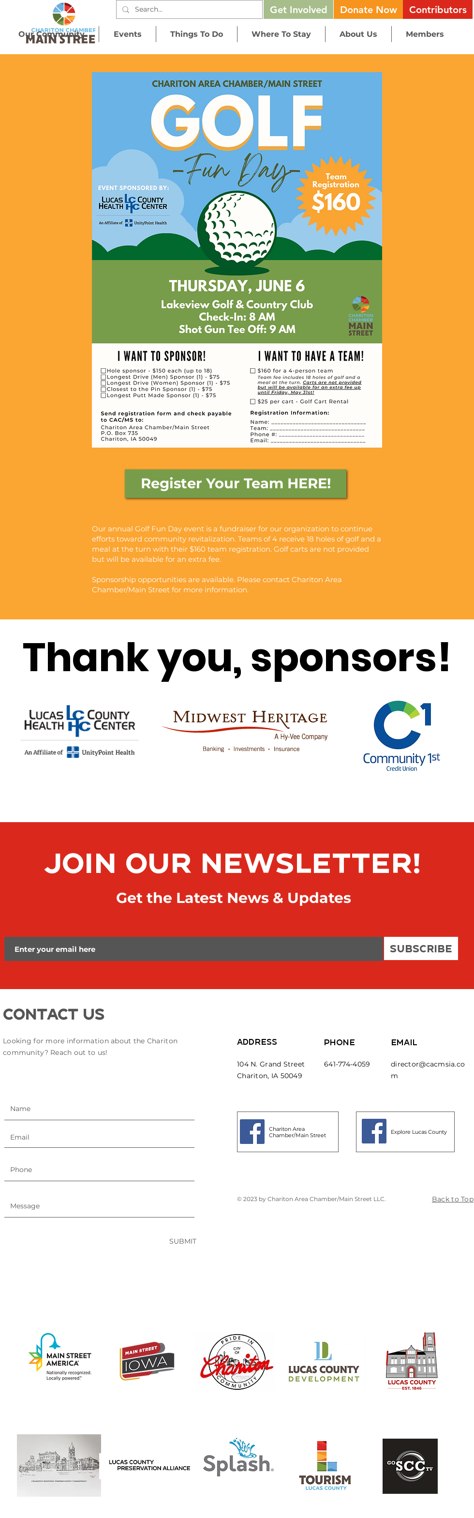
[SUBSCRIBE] (421, 948)
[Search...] (188, 9)
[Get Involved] (298, 9)
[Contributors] (438, 9)
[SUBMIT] (182, 1241)
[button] (368, 9)
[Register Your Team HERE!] (235, 483)
